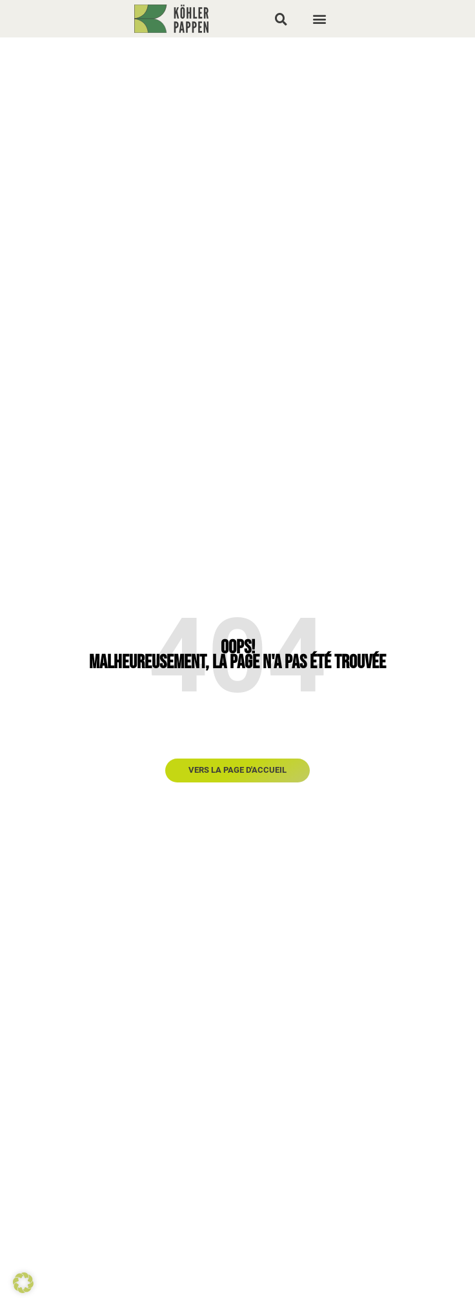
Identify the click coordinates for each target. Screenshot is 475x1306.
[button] (280, 18)
